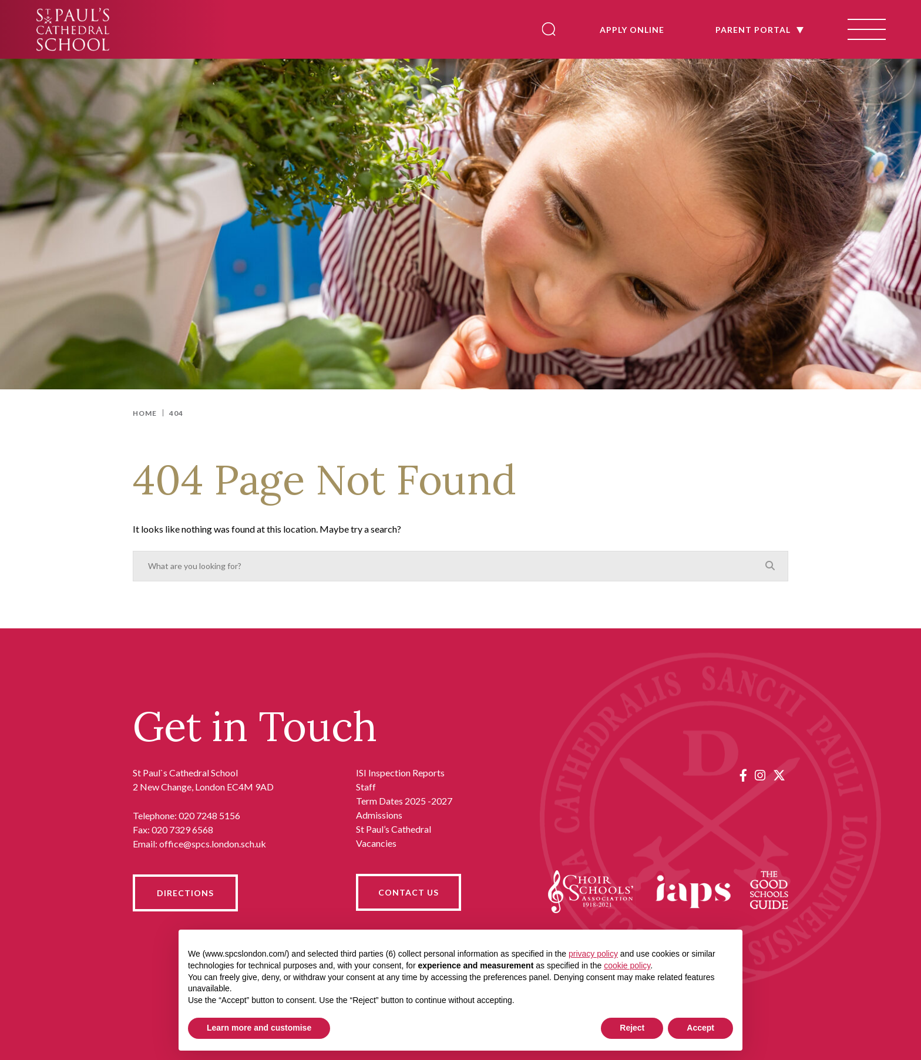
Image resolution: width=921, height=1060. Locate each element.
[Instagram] (760, 775)
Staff (366, 786)
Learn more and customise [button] (259, 1027)
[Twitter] (779, 775)
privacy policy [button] (593, 953)
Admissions (379, 814)
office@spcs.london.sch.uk (212, 843)
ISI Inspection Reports (400, 772)
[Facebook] (743, 775)
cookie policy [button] (627, 965)
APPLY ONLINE (626, 30)
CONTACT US (408, 892)
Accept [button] (700, 1027)
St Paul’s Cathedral (393, 828)
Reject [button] (632, 1027)
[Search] (543, 29)
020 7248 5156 (209, 815)
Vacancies (376, 843)
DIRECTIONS (185, 893)
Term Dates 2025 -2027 (404, 800)
